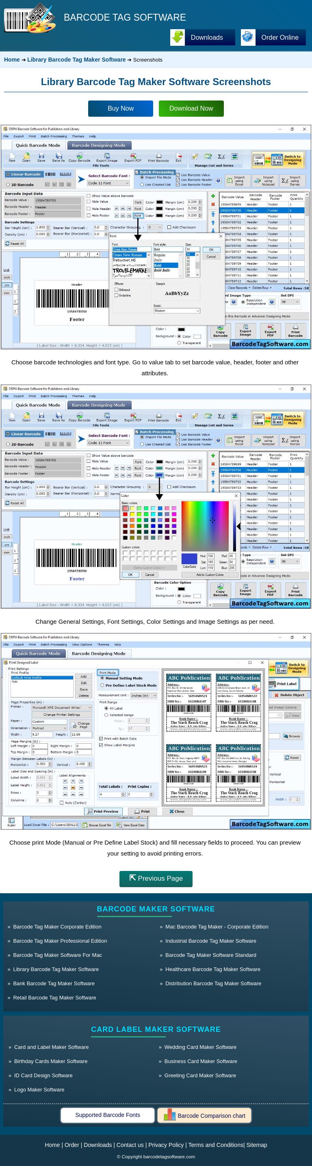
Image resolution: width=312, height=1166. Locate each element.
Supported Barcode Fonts (107, 1115)
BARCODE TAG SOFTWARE (125, 17)
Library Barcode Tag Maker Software (76, 59)
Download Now (191, 108)
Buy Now (121, 108)
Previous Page (156, 877)
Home (12, 59)
